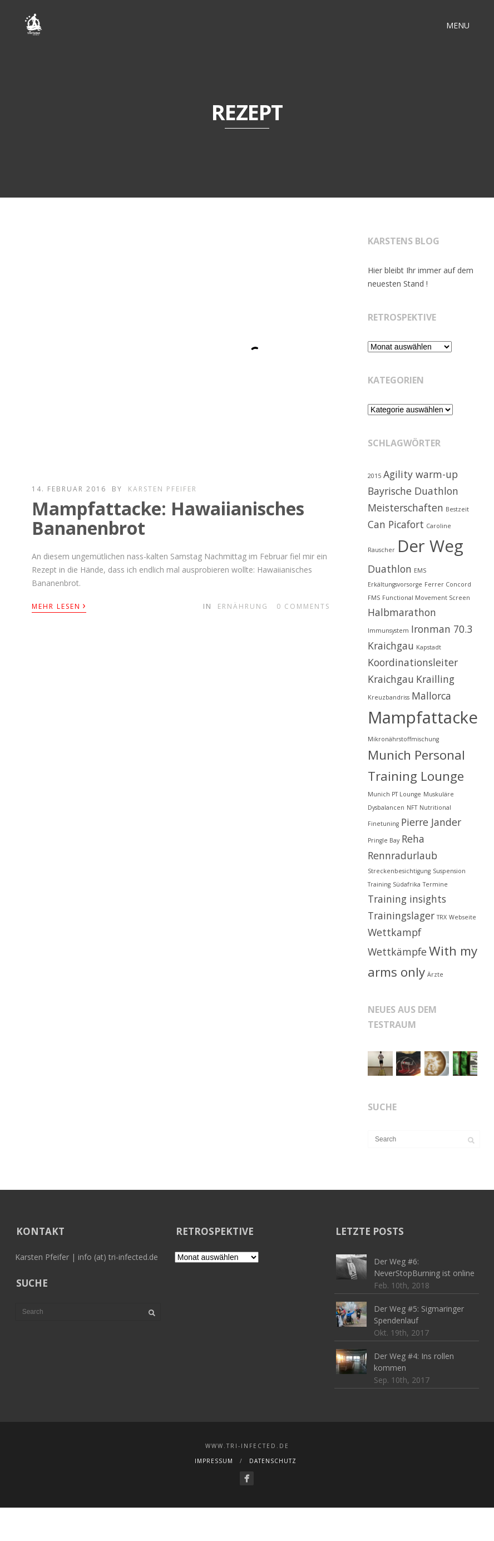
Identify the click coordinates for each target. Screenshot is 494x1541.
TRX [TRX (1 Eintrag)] (442, 917)
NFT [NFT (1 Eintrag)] (412, 807)
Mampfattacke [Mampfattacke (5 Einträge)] (423, 717)
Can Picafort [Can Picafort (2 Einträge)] (396, 524)
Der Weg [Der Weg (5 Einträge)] (430, 546)
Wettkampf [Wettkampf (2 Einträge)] (394, 932)
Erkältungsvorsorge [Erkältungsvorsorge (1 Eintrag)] (395, 584)
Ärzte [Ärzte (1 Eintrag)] (435, 974)
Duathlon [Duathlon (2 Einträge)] (390, 568)
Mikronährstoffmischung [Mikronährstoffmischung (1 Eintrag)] (403, 739)
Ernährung (243, 606)
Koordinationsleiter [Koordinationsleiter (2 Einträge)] (413, 662)
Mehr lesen (59, 605)
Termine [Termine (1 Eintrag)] (435, 884)
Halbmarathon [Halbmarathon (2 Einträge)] (402, 612)
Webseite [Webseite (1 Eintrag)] (462, 917)
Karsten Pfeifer (162, 489)
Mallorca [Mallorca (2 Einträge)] (431, 695)
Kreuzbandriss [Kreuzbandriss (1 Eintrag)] (388, 697)
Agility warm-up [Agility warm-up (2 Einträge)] (420, 474)
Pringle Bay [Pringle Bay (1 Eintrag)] (383, 840)
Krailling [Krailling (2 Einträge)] (435, 679)
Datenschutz (273, 1461)
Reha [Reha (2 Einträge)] (413, 838)
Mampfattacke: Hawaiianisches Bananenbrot (168, 518)
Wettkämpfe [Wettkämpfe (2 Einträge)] (397, 951)
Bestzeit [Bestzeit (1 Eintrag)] (457, 509)
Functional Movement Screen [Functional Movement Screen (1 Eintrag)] (426, 598)
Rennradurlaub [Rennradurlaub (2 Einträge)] (402, 855)
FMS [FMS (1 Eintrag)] (374, 598)
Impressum (214, 1461)
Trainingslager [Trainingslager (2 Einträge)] (401, 915)
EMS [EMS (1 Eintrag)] (420, 570)
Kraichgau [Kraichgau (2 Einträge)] (391, 679)
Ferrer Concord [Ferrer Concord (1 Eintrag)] (447, 584)
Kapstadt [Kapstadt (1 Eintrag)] (428, 647)
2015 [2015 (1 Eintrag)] (374, 476)
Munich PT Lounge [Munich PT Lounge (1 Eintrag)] (394, 794)
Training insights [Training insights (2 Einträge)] (407, 898)
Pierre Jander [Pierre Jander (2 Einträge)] (431, 822)
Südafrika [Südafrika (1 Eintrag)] (407, 884)
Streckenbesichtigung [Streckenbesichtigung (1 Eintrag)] (399, 871)
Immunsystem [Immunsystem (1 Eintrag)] (388, 630)
